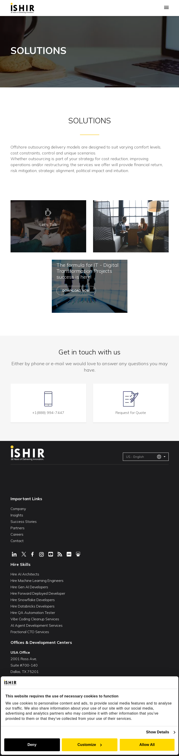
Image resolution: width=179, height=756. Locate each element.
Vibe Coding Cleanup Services (35, 618)
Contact (17, 540)
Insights (17, 514)
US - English (143, 456)
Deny (31, 745)
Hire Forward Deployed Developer (38, 593)
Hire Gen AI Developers (29, 586)
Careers (17, 533)
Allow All (147, 745)
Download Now (76, 291)
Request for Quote (131, 412)
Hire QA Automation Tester (33, 612)
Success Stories (24, 520)
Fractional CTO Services (30, 631)
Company (18, 508)
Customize (89, 745)
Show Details (158, 732)
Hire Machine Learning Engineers (37, 580)
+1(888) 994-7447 (48, 412)
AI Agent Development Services (37, 625)
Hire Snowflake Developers (33, 599)
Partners (18, 527)
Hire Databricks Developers (33, 605)
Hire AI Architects (25, 573)
